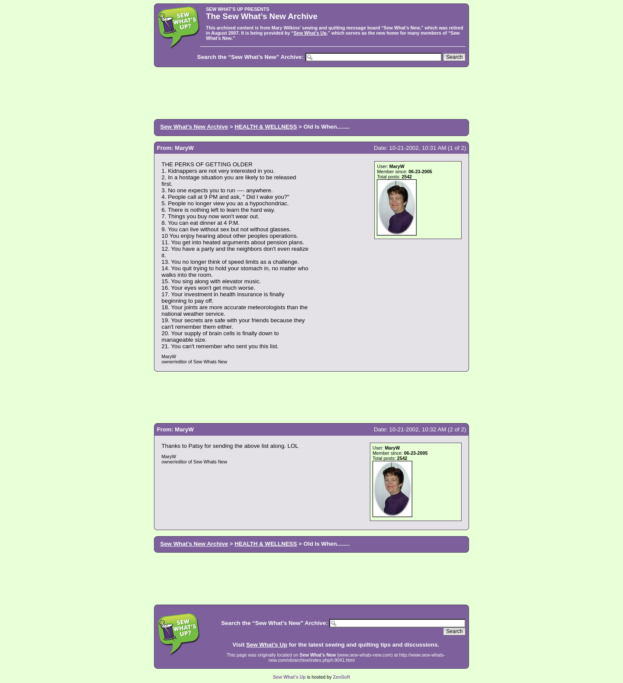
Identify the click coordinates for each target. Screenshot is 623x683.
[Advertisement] (311, 92)
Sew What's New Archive (194, 126)
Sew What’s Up (310, 33)
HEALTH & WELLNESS (265, 126)
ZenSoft (341, 677)
